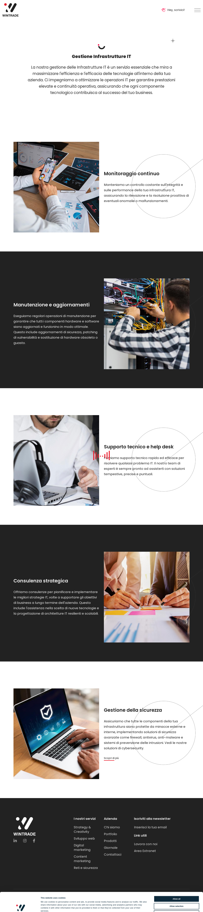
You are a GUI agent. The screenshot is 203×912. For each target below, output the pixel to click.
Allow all (176, 879)
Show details (148, 906)
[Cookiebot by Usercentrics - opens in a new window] (20, 906)
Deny (176, 894)
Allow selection (176, 887)
